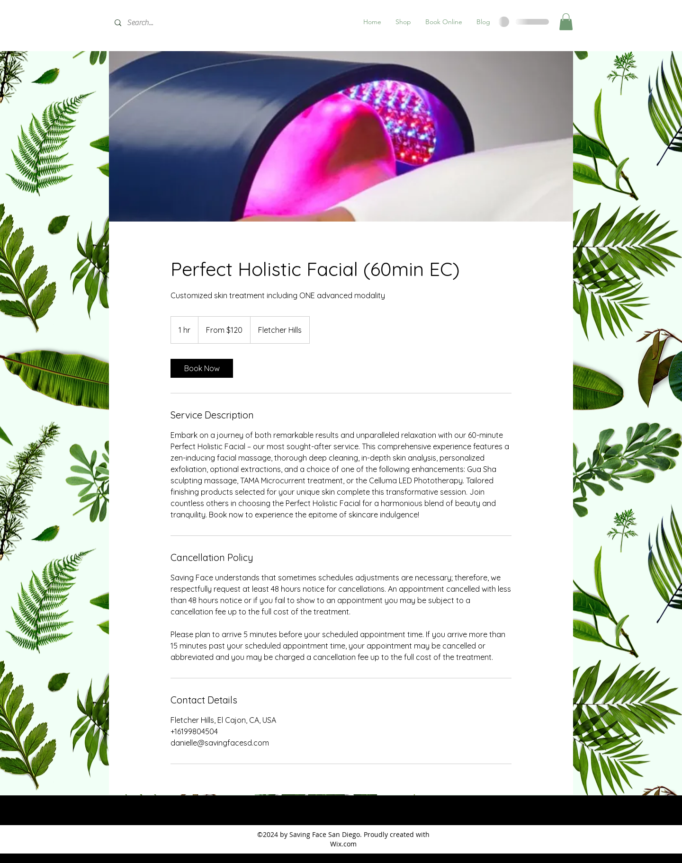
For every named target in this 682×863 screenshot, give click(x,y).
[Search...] (180, 23)
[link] (201, 368)
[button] (403, 22)
